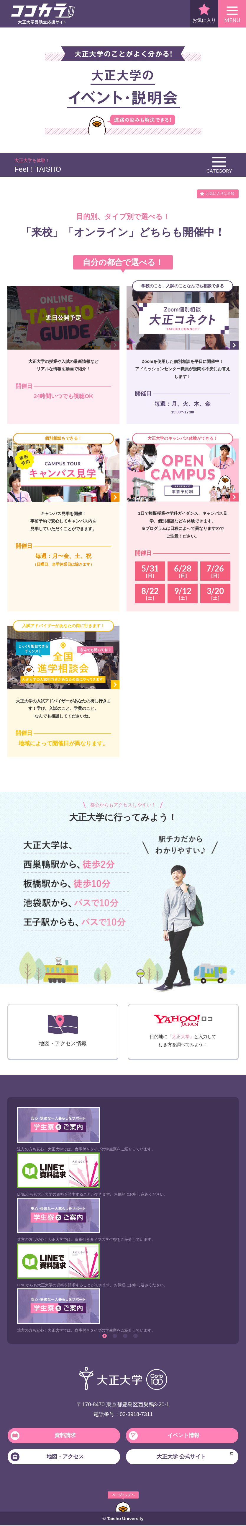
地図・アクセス (47, 1457)
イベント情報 (164, 1435)
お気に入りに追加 (220, 193)
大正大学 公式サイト (195, 1456)
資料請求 (43, 1435)
